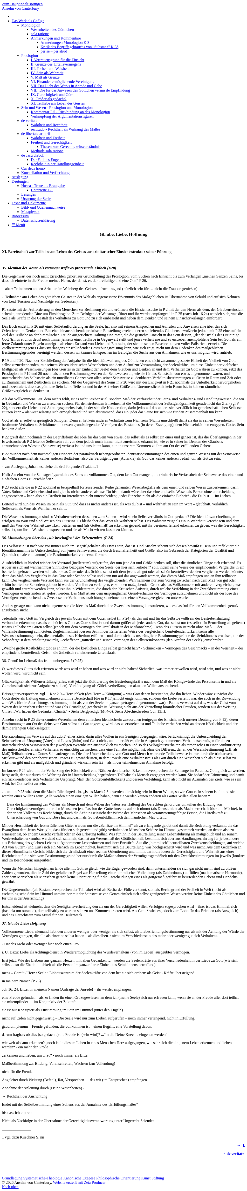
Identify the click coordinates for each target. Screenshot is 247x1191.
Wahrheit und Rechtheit (49, 125)
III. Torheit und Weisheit (50, 68)
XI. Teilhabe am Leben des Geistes (58, 103)
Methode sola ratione (47, 151)
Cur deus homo (33, 168)
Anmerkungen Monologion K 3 (65, 42)
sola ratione (40, 34)
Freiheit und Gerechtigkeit (51, 142)
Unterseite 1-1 (42, 190)
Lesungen (28, 194)
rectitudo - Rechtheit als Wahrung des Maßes (65, 129)
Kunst (146, 1178)
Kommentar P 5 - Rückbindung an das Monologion (70, 112)
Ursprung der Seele (36, 199)
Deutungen (20, 181)
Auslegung (20, 177)
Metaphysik (30, 212)
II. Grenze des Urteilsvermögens (56, 64)
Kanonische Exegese (79, 1178)
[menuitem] (128, 97)
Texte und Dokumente (29, 203)
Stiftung (157, 1178)
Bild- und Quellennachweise (43, 207)
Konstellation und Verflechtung (45, 173)
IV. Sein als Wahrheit (47, 73)
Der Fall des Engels (46, 160)
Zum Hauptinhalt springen (22, 4)
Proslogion (29, 55)
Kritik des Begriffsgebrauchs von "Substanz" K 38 (79, 47)
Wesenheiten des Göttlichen (52, 29)
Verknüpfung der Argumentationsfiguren (62, 116)
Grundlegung (12, 1178)
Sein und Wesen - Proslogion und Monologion (57, 108)
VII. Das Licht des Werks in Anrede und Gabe (66, 86)
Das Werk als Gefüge (28, 21)
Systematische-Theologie (42, 1178)
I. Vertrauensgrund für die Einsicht (57, 60)
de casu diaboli (32, 155)
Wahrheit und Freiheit (48, 138)
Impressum (20, 216)
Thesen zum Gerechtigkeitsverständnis (70, 147)
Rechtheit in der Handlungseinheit (57, 164)
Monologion (30, 25)
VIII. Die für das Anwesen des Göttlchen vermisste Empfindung (80, 90)
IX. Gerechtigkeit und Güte (52, 95)
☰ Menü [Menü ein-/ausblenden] (18, 225)
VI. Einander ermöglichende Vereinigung (63, 81)
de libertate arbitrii (35, 134)
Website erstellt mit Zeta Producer (79, 1182)
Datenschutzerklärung (38, 220)
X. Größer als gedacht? (49, 99)
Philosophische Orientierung (118, 1178)
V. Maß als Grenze (45, 77)
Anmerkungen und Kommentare (56, 38)
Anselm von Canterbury (20, 8)
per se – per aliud (54, 51)
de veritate (29, 121)
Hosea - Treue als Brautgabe (43, 186)
